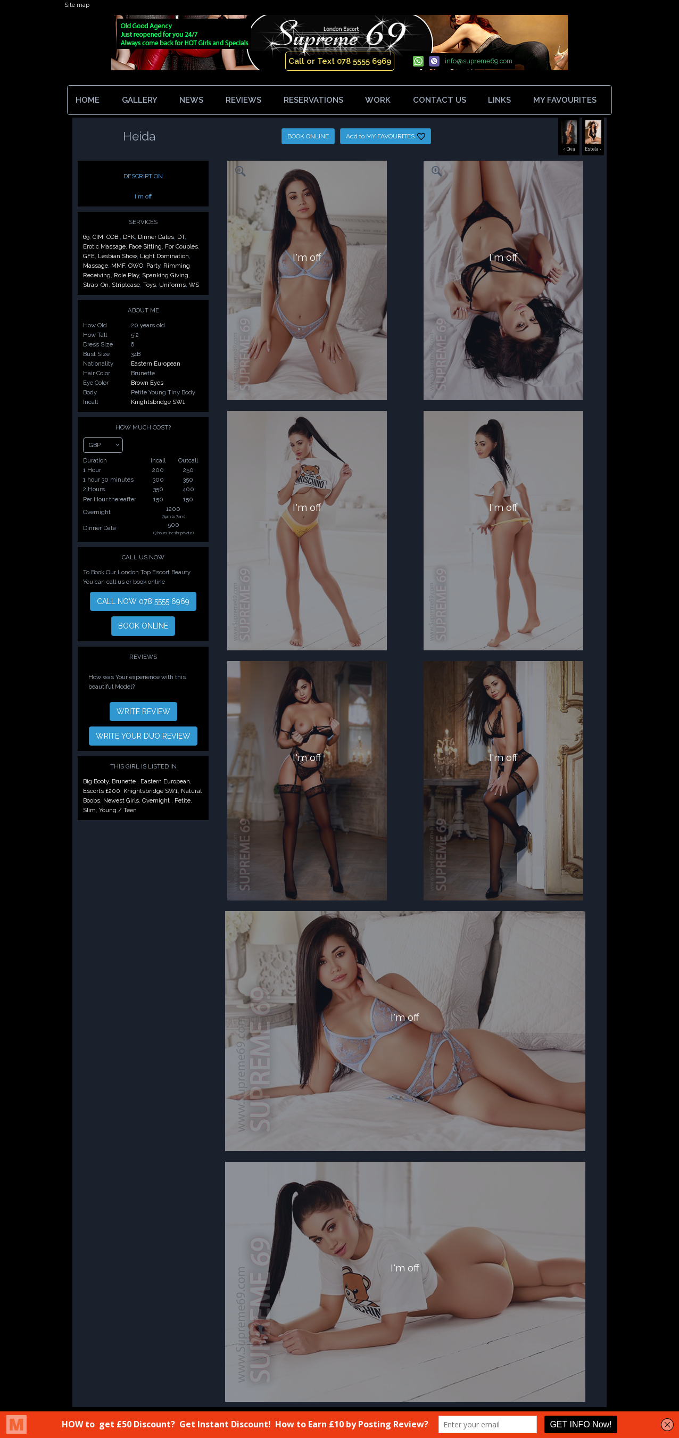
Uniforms (172, 284)
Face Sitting (145, 246)
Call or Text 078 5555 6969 (339, 61)
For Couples (181, 246)
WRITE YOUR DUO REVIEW (143, 736)
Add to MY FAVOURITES (385, 137)
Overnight (156, 800)
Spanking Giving (165, 275)
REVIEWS (243, 100)
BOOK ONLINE (308, 136)
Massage (95, 265)
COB (113, 237)
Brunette (124, 781)
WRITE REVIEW (143, 711)
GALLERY (140, 100)
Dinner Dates (156, 237)
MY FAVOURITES (567, 100)
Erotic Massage (104, 246)
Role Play (126, 275)
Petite (183, 800)
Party (153, 265)
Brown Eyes (147, 382)
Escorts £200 (101, 791)
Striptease (126, 284)
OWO (135, 265)
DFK (129, 237)
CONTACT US (439, 100)
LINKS (499, 100)
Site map (76, 5)
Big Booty (96, 781)
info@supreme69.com (478, 61)
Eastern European (155, 363)
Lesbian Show (117, 256)
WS (194, 284)
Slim (89, 810)
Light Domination (164, 256)
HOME (88, 100)
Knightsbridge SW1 (158, 402)
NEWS (191, 100)
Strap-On (96, 284)
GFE (89, 256)
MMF (118, 265)
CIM (98, 237)
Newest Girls (121, 800)
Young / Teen (118, 810)
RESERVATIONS (313, 100)
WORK (378, 100)
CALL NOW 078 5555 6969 (143, 601)
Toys (149, 284)
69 (86, 237)
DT (181, 237)
